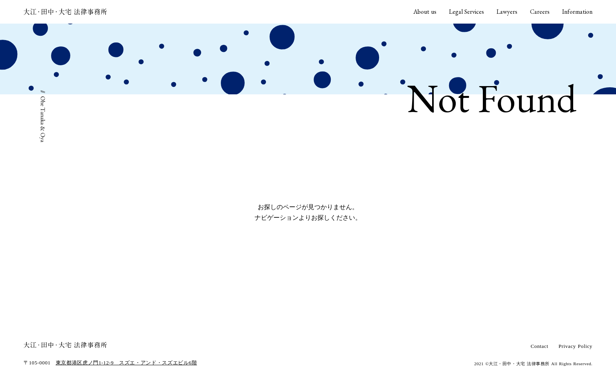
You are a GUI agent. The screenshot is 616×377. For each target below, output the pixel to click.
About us (424, 11)
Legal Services (466, 11)
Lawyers (507, 11)
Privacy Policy (575, 346)
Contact (539, 346)
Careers (540, 11)
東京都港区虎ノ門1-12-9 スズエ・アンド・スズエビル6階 (126, 363)
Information (577, 11)
